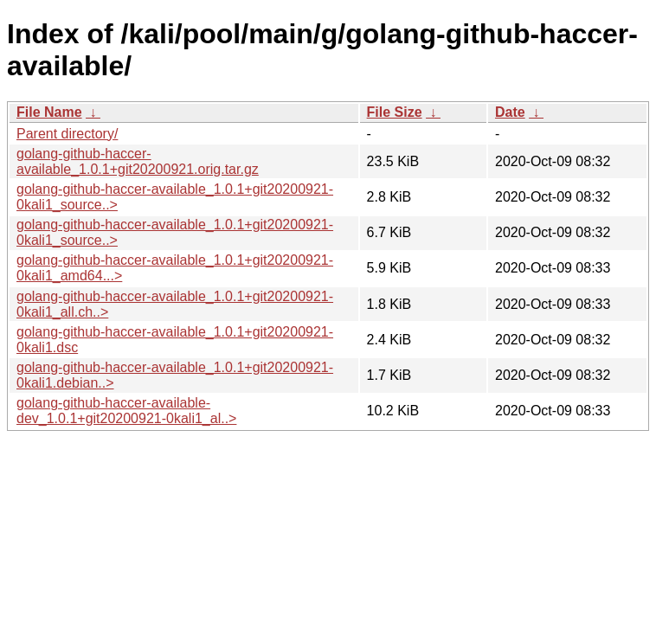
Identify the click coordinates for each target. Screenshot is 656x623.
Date (510, 112)
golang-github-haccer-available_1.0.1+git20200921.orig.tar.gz (137, 161)
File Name (49, 112)
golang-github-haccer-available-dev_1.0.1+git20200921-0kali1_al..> (126, 410)
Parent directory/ (67, 133)
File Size (394, 112)
